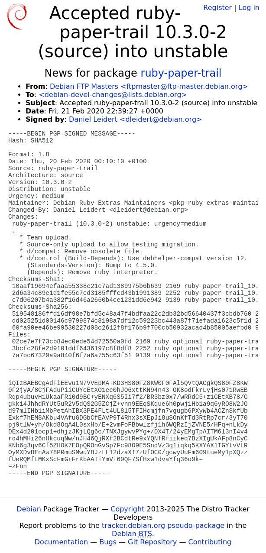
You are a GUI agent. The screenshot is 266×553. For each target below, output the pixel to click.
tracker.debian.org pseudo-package (163, 525)
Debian (28, 509)
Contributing (210, 542)
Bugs (108, 542)
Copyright (127, 509)
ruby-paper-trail (181, 73)
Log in (249, 7)
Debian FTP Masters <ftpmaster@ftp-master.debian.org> (149, 86)
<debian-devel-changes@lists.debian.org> (113, 95)
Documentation (61, 542)
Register (217, 7)
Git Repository (152, 542)
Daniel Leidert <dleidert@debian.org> (135, 119)
